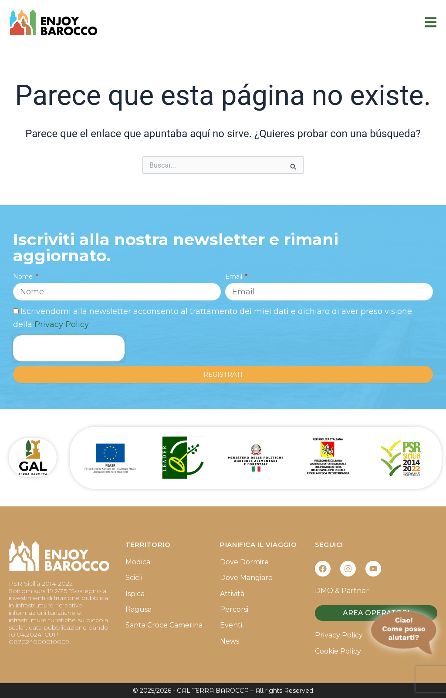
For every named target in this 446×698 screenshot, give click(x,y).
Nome (23, 276)
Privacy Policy (61, 324)
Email (234, 276)
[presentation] (69, 348)
